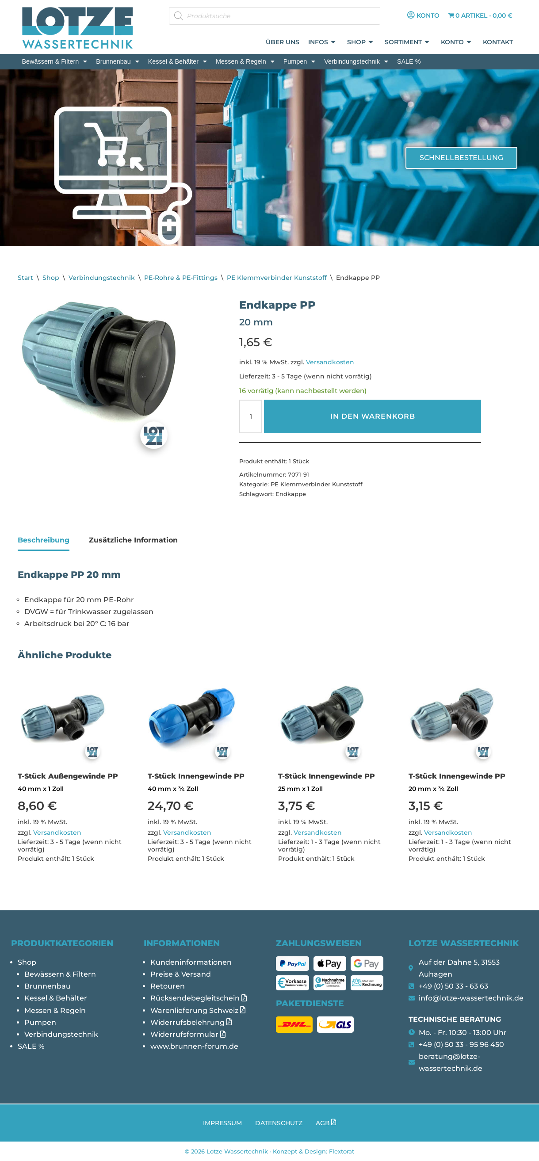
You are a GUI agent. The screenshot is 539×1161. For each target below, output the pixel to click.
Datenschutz (278, 1123)
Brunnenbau (117, 61)
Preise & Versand (180, 974)
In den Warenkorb (372, 416)
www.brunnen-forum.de (194, 1046)
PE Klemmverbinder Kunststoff (277, 278)
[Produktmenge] (250, 416)
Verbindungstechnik (356, 61)
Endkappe (290, 493)
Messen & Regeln (245, 61)
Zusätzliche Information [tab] (133, 540)
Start (25, 278)
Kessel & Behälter (177, 61)
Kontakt (498, 42)
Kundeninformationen (191, 962)
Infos (322, 42)
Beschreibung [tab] (43, 540)
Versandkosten (330, 362)
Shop (361, 42)
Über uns (283, 42)
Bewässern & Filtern (55, 61)
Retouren (167, 986)
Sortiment (407, 42)
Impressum (222, 1123)
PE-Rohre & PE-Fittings (181, 278)
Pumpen (299, 61)
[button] (55, 61)
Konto (456, 42)
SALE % (409, 61)
